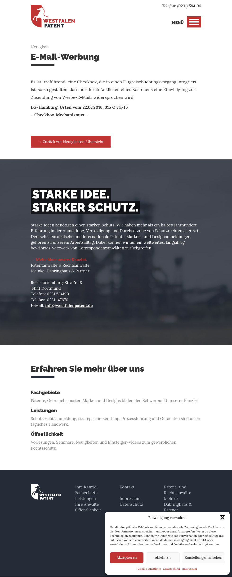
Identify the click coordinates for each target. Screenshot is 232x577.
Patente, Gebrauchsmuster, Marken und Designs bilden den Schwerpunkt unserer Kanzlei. (116, 396)
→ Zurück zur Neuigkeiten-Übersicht (70, 141)
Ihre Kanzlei (86, 487)
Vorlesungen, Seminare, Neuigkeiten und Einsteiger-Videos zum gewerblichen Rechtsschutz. (116, 441)
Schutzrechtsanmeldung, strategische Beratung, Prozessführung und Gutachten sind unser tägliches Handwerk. (116, 417)
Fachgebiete (86, 492)
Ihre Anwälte (87, 504)
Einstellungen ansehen (203, 557)
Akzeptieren (127, 557)
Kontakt (127, 487)
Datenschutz (171, 568)
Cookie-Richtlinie (149, 568)
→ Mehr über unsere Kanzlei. (59, 259)
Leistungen (85, 498)
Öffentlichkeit (88, 510)
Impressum (189, 568)
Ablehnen (162, 557)
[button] (222, 517)
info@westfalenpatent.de (69, 305)
